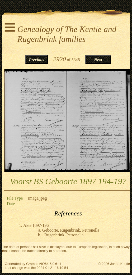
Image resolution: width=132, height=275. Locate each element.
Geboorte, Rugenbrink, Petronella (70, 230)
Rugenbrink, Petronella (63, 235)
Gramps (32, 264)
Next (98, 59)
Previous (36, 59)
